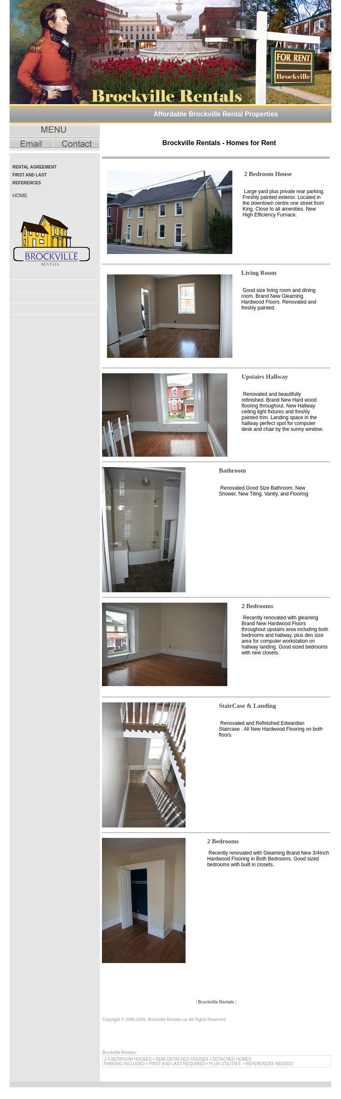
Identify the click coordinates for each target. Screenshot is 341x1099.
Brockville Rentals (216, 1002)
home (20, 196)
